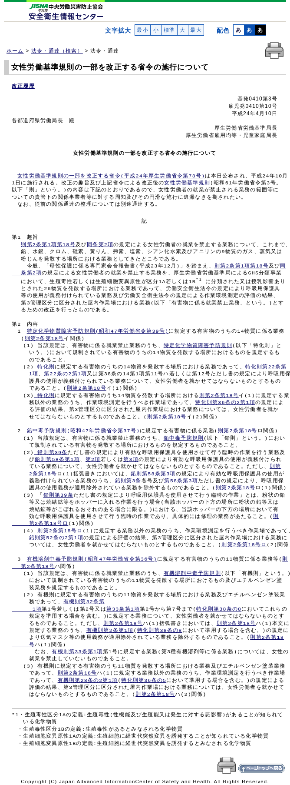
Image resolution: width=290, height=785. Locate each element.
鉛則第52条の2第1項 (56, 537)
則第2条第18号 (44, 338)
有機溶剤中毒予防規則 (192, 573)
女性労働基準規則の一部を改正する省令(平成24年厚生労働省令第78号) (111, 176)
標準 (169, 30)
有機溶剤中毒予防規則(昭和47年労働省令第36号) (92, 558)
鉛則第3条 (128, 480)
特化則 (46, 366)
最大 (196, 30)
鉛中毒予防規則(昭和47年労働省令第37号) (83, 430)
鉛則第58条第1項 (57, 459)
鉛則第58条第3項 (153, 473)
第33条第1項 (123, 608)
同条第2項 (100, 244)
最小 (142, 30)
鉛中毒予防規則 (184, 437)
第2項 (93, 459)
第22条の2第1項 (65, 373)
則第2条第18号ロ (59, 530)
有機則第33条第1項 (77, 651)
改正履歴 (23, 86)
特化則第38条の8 (218, 608)
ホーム (15, 51)
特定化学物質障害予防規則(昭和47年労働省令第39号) (97, 330)
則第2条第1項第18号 (48, 244)
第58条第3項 (181, 480)
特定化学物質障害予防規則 (198, 345)
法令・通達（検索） (57, 51)
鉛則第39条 (50, 452)
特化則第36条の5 (143, 680)
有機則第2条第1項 (110, 630)
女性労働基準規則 (187, 183)
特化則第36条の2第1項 (225, 402)
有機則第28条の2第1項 (88, 680)
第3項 (130, 459)
